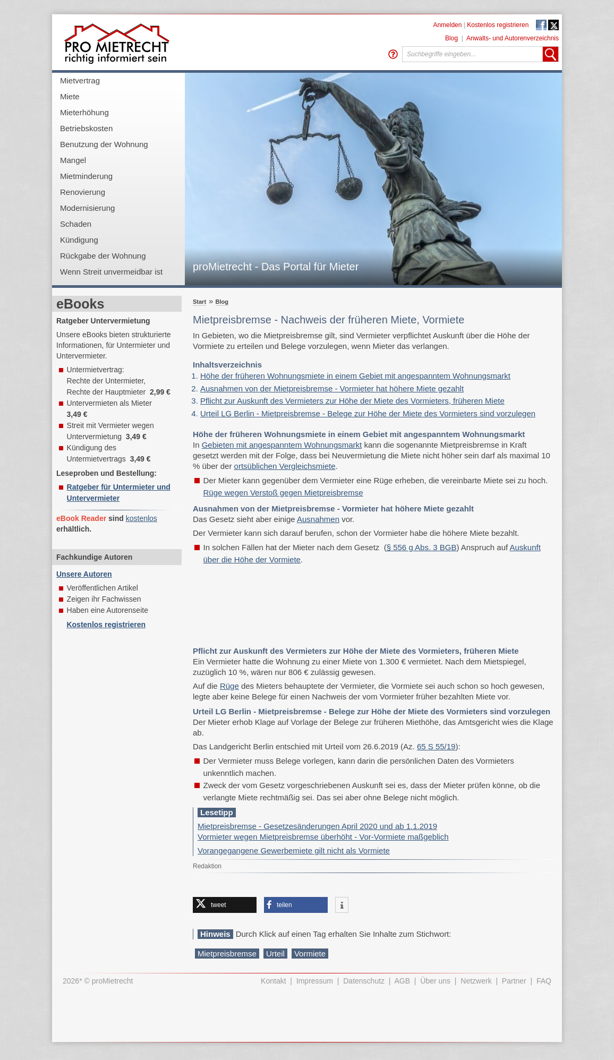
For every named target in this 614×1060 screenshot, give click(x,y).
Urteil (275, 953)
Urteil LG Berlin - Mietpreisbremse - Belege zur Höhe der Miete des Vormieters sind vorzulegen (367, 413)
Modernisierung (87, 207)
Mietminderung (86, 176)
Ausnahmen (318, 519)
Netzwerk (476, 981)
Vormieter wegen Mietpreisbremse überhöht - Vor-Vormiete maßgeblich (323, 836)
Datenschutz (364, 981)
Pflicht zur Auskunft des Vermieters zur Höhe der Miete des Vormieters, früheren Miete (352, 400)
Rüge (229, 685)
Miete (70, 96)
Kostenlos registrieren (497, 25)
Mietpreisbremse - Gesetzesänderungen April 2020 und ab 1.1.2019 (317, 826)
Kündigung (79, 239)
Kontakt (273, 981)
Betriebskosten (86, 128)
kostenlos (141, 518)
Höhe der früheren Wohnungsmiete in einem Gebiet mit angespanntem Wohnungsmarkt (355, 375)
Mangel (73, 160)
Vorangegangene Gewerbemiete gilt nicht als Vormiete (294, 850)
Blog (451, 38)
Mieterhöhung (84, 112)
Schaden (75, 223)
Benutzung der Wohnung (104, 144)
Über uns (435, 981)
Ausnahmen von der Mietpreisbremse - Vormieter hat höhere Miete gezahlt (332, 388)
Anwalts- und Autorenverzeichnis (512, 38)
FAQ (543, 981)
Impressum (314, 981)
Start (199, 301)
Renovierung (82, 191)
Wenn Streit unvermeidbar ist (111, 271)
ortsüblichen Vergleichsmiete (285, 466)
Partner (514, 981)
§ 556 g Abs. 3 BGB (422, 547)
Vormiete (310, 953)
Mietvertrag (80, 80)
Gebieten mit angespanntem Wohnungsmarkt (282, 444)
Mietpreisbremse (227, 953)
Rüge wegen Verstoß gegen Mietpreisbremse (283, 492)
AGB (403, 981)
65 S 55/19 (436, 746)
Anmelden (447, 25)
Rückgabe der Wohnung (103, 255)
